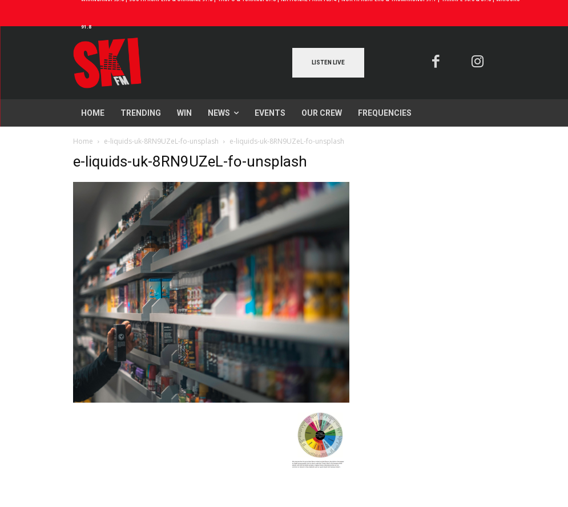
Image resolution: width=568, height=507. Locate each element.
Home (83, 141)
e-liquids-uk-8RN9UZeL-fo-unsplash (161, 141)
